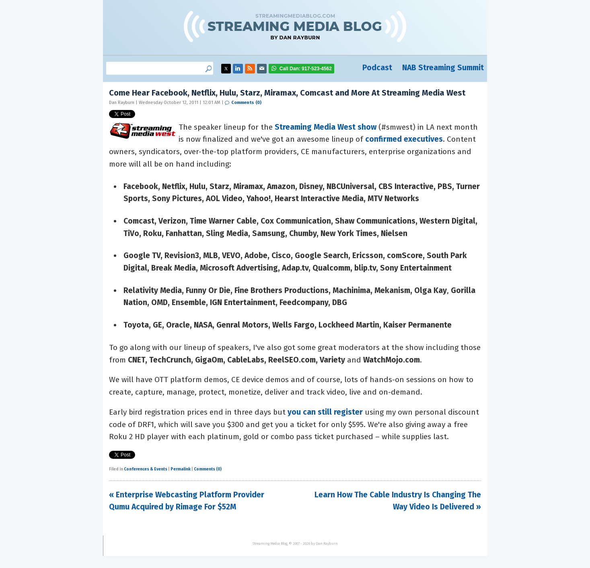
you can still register (325, 412)
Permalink (181, 469)
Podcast (377, 67)
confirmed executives (404, 139)
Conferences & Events (145, 469)
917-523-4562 (306, 68)
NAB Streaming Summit (443, 67)
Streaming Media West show (325, 127)
